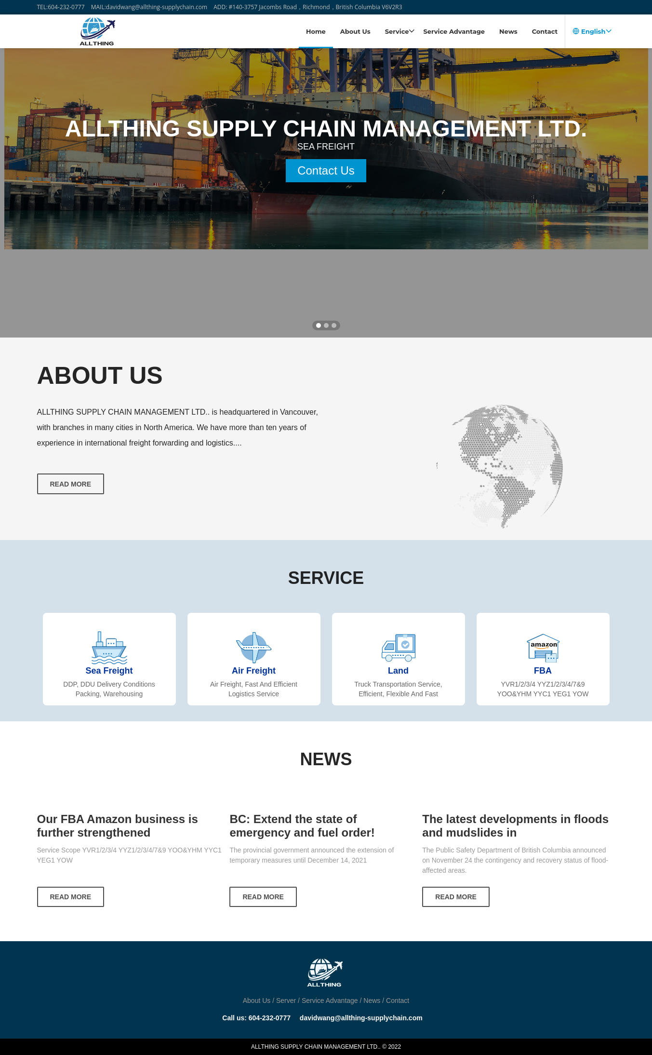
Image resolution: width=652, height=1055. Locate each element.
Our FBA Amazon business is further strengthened (117, 825)
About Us (355, 31)
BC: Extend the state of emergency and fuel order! (301, 825)
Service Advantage (454, 31)
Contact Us (326, 214)
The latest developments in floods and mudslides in (515, 825)
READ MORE (71, 897)
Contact (545, 31)
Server (286, 1000)
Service (400, 31)
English (591, 31)
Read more (71, 484)
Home (316, 31)
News (508, 31)
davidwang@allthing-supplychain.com (361, 1018)
